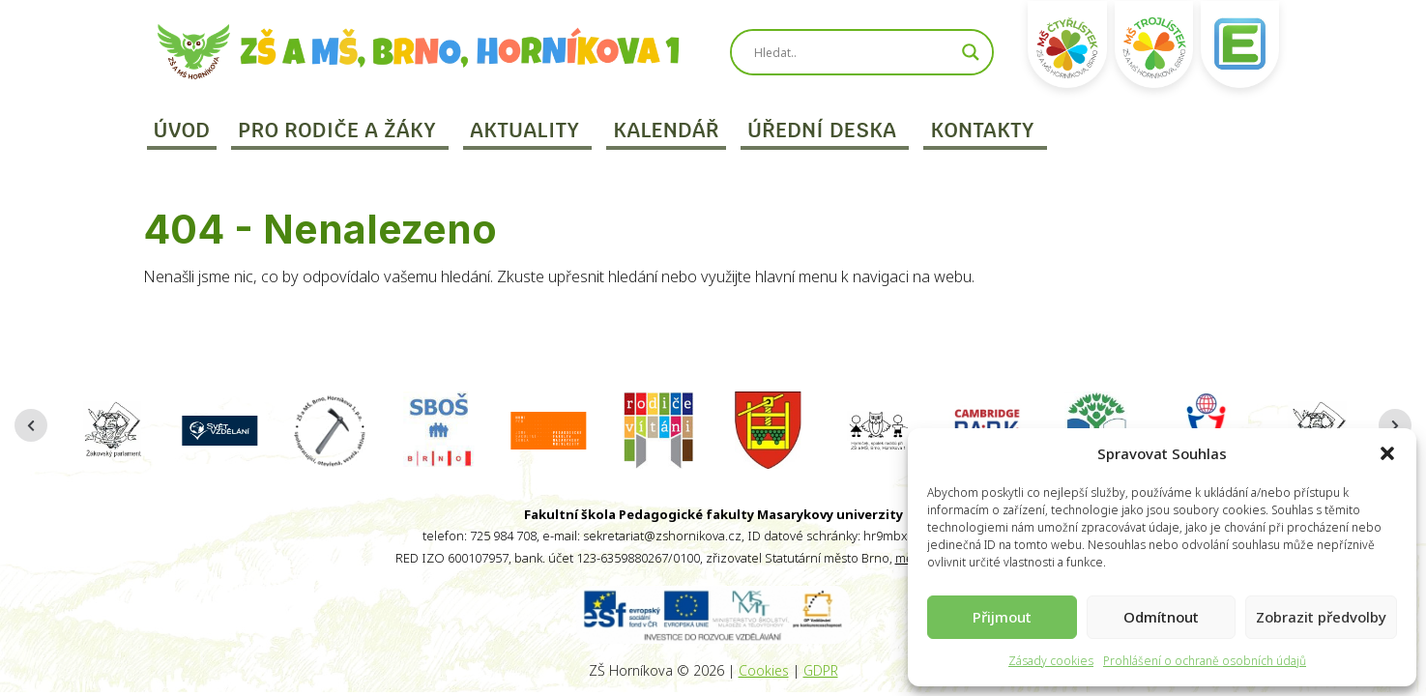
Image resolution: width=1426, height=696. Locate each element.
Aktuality (524, 130)
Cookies (764, 670)
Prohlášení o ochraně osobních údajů (1204, 660)
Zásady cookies (1050, 660)
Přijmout (1002, 616)
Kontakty (982, 130)
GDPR (820, 670)
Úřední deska (821, 130)
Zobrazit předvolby (1321, 616)
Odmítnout (1161, 616)
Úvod (182, 130)
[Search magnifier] (970, 52)
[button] (1387, 453)
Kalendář (666, 130)
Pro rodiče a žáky (337, 130)
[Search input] (852, 52)
